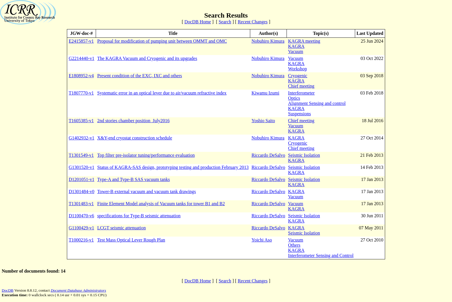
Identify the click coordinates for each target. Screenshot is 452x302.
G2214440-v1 (81, 58)
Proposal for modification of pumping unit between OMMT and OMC (162, 41)
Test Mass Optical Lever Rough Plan (131, 239)
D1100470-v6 (81, 215)
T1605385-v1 (81, 120)
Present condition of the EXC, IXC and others (139, 75)
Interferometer (301, 92)
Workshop (297, 68)
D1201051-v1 (81, 179)
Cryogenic (297, 75)
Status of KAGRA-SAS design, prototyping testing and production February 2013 (172, 167)
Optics (294, 98)
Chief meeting (301, 86)
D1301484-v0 (81, 191)
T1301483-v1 (81, 203)
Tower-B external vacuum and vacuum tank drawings (146, 191)
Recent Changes (253, 21)
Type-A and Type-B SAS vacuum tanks (133, 179)
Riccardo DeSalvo (268, 155)
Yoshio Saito (263, 120)
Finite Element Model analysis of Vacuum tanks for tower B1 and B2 (161, 203)
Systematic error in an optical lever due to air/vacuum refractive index (162, 92)
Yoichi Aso (261, 239)
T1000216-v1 (81, 239)
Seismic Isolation (304, 155)
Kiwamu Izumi (265, 92)
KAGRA (296, 46)
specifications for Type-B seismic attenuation (138, 215)
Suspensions (299, 113)
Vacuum (295, 51)
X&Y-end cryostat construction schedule (134, 137)
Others (294, 245)
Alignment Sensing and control (317, 103)
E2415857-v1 (81, 41)
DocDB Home (197, 21)
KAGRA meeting (304, 41)
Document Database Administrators (78, 290)
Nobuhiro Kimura (267, 41)
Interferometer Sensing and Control (320, 255)
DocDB (8, 290)
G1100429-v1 (81, 227)
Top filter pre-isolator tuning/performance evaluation (146, 155)
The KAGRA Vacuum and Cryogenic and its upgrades (147, 58)
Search (225, 21)
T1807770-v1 (81, 92)
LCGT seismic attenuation (121, 227)
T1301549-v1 (81, 155)
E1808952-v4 (81, 75)
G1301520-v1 (81, 167)
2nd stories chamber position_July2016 (133, 120)
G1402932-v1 (81, 137)
